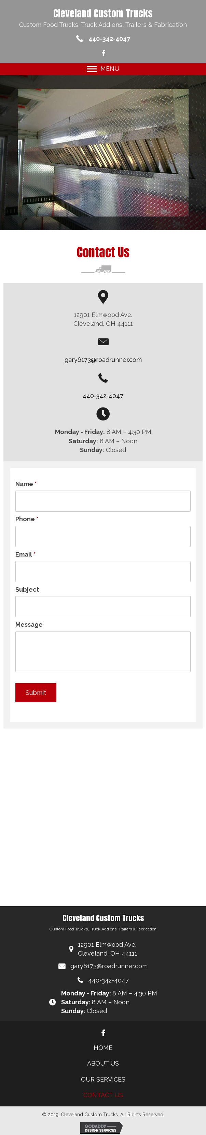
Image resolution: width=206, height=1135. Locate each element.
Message (29, 624)
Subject (27, 589)
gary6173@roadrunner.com (103, 359)
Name (26, 483)
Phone (27, 519)
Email (25, 554)
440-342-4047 (109, 38)
